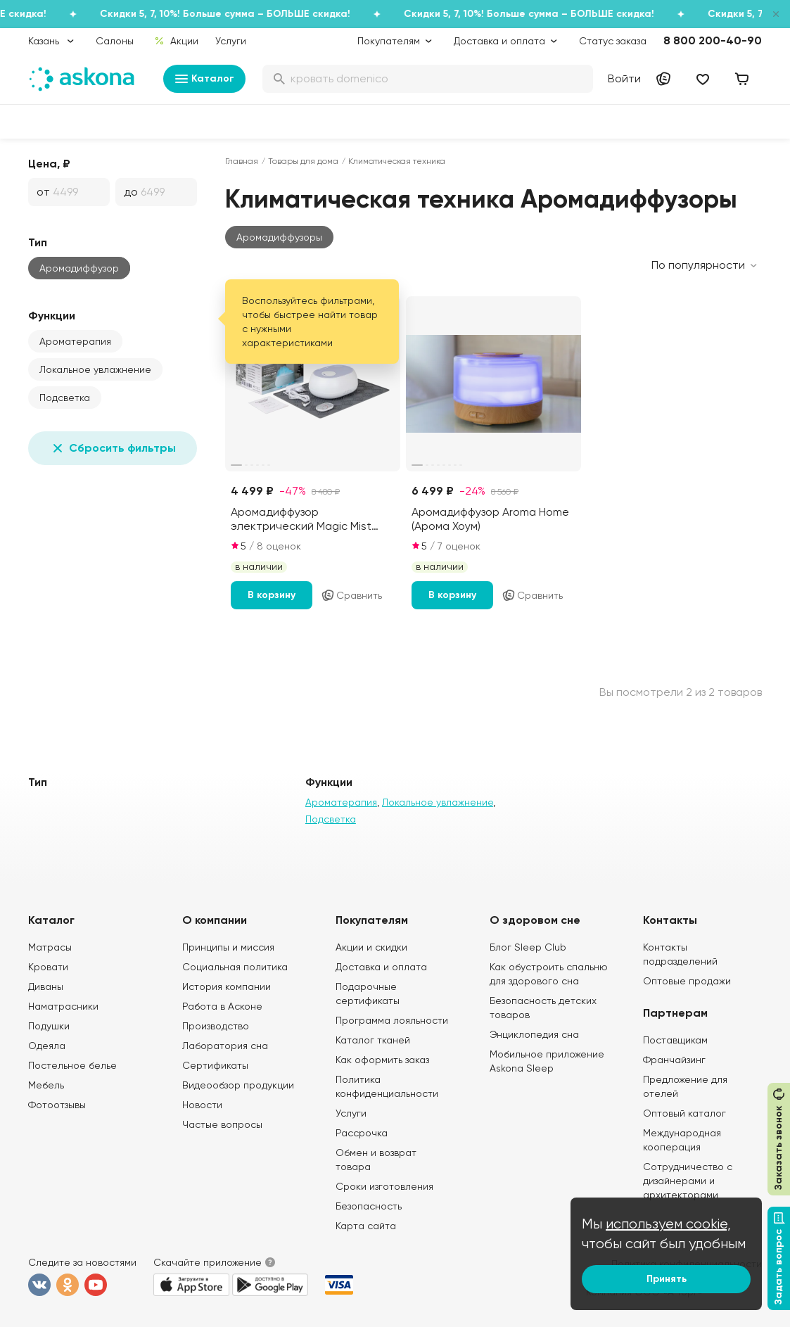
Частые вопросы (222, 1124)
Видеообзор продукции (238, 1085)
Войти (624, 78)
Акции (176, 40)
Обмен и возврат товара (376, 1159)
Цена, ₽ (49, 163)
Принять (666, 1279)
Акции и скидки (371, 947)
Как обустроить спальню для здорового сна (549, 973)
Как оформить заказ (382, 1059)
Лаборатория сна (225, 1045)
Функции (51, 315)
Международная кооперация (682, 1140)
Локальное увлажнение (95, 369)
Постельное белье (72, 1065)
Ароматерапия (75, 341)
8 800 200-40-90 (712, 40)
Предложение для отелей (685, 1086)
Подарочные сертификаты (368, 993)
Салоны (115, 40)
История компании (226, 986)
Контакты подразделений (680, 954)
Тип (37, 242)
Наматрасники (63, 1006)
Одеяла (46, 1045)
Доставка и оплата (381, 966)
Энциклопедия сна (534, 1034)
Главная (241, 161)
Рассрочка (362, 1132)
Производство (215, 1025)
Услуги (230, 40)
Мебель (46, 1085)
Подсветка (64, 397)
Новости (202, 1104)
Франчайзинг (674, 1059)
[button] (279, 237)
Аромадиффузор (79, 268)
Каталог (204, 79)
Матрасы (50, 947)
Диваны (45, 986)
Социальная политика (235, 966)
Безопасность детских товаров (543, 1007)
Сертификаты (215, 1065)
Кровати (48, 966)
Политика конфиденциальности (387, 1086)
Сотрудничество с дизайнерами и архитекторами (687, 1180)
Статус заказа (612, 40)
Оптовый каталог (684, 1113)
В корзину (271, 595)
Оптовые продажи (687, 980)
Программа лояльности (392, 1020)
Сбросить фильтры (112, 448)
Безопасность (369, 1206)
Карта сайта (366, 1225)
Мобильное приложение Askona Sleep (547, 1061)
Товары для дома (303, 161)
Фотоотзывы (57, 1104)
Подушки (49, 1025)
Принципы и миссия (228, 947)
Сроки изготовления (384, 1186)
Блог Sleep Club (528, 947)
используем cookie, (668, 1224)
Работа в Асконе (222, 1006)
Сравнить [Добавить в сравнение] (351, 595)
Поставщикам (675, 1040)
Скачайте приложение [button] (207, 1262)
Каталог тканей (373, 1040)
